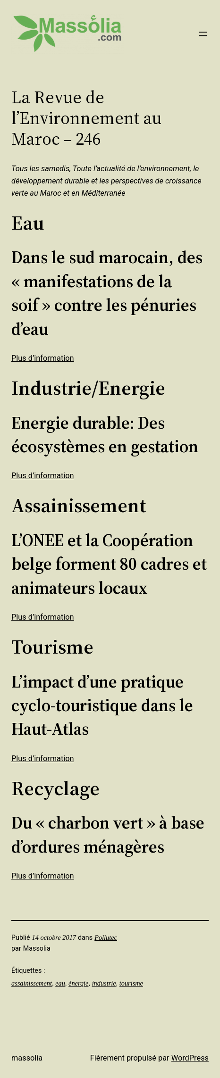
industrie (104, 983)
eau (60, 983)
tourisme (131, 983)
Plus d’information (42, 358)
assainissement (31, 983)
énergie (78, 983)
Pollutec (105, 937)
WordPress (190, 1057)
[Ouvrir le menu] (203, 34)
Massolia (26, 1057)
